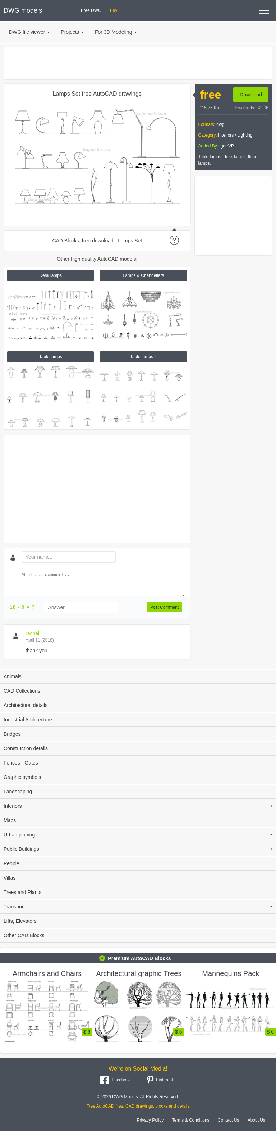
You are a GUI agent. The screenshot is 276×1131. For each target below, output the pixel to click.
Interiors (226, 135)
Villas (9, 878)
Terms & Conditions (191, 1120)
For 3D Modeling (116, 32)
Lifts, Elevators (20, 921)
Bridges (12, 734)
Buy (114, 10)
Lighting (244, 135)
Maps (10, 820)
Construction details (26, 748)
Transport (138, 906)
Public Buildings (138, 849)
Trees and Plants (22, 892)
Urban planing (138, 835)
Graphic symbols (22, 777)
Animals (13, 676)
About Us (256, 1120)
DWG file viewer (29, 32)
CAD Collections (22, 691)
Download (251, 94)
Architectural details (25, 705)
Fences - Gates (21, 763)
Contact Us (228, 1120)
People (11, 863)
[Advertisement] (138, 63)
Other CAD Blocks (24, 935)
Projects (72, 32)
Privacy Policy (150, 1120)
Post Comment (164, 607)
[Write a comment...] (103, 583)
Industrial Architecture (28, 719)
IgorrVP (226, 146)
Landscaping (18, 791)
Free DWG (91, 10)
